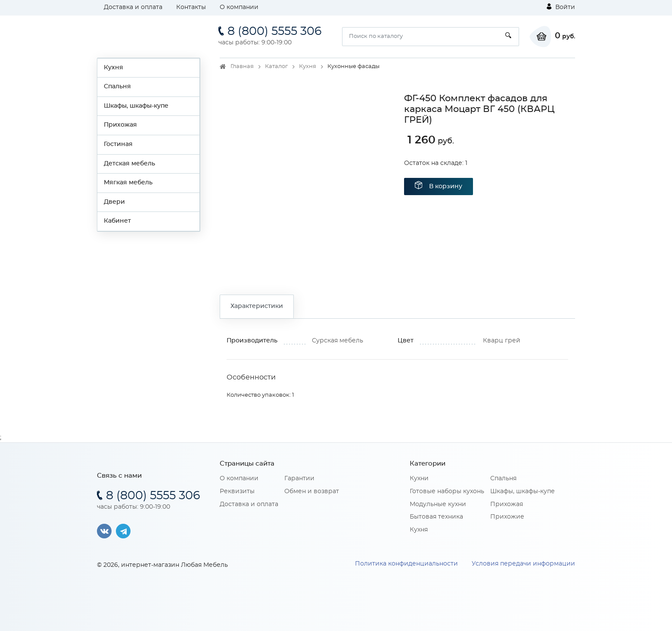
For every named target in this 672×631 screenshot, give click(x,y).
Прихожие (507, 517)
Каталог (276, 66)
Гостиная (118, 144)
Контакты (191, 7)
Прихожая (120, 125)
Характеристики (256, 306)
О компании (239, 7)
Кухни (419, 479)
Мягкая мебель (128, 183)
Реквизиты (237, 491)
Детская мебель (129, 164)
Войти (561, 6)
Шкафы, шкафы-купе (136, 106)
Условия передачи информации (523, 564)
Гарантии (299, 479)
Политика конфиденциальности (406, 564)
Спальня (117, 87)
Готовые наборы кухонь (447, 491)
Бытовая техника (436, 517)
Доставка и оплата (133, 7)
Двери (114, 202)
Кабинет (117, 221)
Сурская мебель (337, 341)
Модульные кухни (438, 504)
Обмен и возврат (311, 491)
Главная (242, 66)
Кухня (113, 68)
